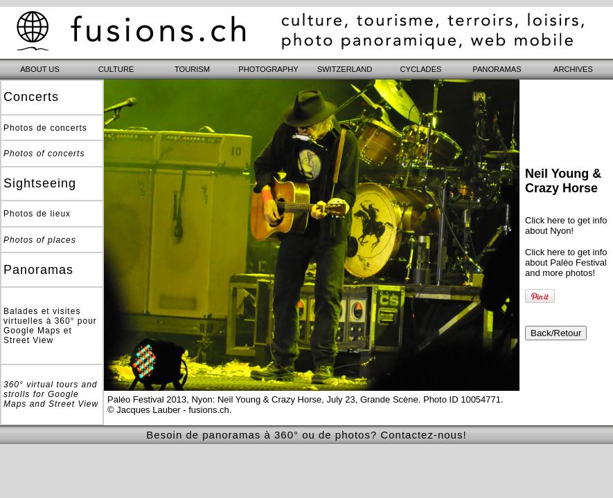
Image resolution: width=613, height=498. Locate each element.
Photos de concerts (45, 128)
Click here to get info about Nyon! (566, 225)
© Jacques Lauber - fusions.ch (168, 410)
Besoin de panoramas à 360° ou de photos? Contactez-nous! (306, 435)
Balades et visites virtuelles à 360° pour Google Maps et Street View (50, 325)
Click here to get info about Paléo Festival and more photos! (566, 262)
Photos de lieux (37, 214)
